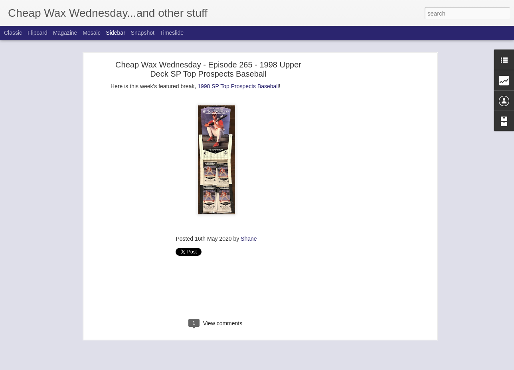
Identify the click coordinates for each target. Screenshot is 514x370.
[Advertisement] (366, 190)
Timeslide (172, 33)
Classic (13, 33)
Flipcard (37, 33)
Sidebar (115, 33)
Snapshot (142, 33)
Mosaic (91, 33)
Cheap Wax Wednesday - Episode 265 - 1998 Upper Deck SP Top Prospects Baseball (208, 69)
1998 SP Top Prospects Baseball (238, 86)
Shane (249, 238)
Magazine (65, 33)
